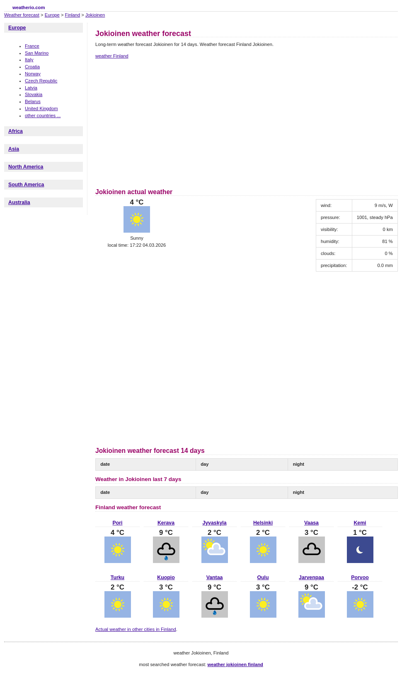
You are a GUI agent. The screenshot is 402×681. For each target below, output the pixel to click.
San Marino (36, 53)
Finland (72, 14)
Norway (33, 73)
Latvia (31, 87)
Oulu (263, 577)
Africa (15, 131)
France (32, 45)
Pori (118, 523)
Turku (117, 577)
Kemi (360, 523)
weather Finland (111, 55)
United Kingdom (41, 108)
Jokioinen (95, 14)
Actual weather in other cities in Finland (135, 629)
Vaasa (311, 523)
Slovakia (33, 94)
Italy (29, 59)
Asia (13, 149)
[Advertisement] (165, 122)
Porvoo (359, 577)
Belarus (33, 101)
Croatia (32, 66)
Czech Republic (41, 80)
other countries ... (43, 115)
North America (25, 167)
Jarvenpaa (311, 577)
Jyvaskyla (214, 523)
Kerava (165, 523)
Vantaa (214, 577)
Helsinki (263, 523)
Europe (52, 14)
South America (26, 185)
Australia (19, 202)
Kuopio (165, 577)
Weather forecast (21, 14)
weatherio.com (28, 7)
